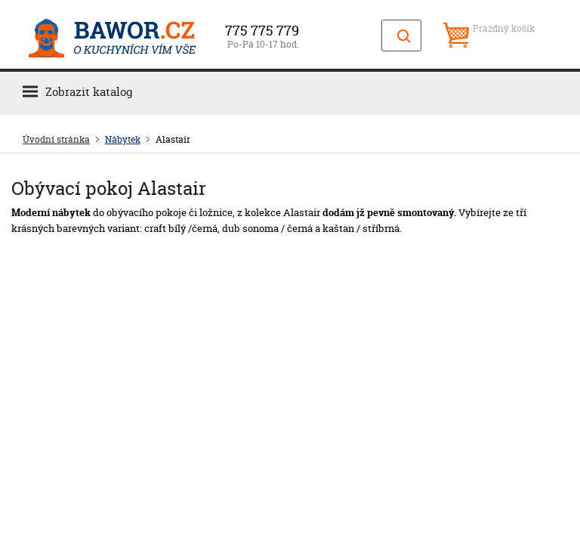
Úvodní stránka (56, 139)
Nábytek (122, 139)
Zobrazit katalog (88, 92)
